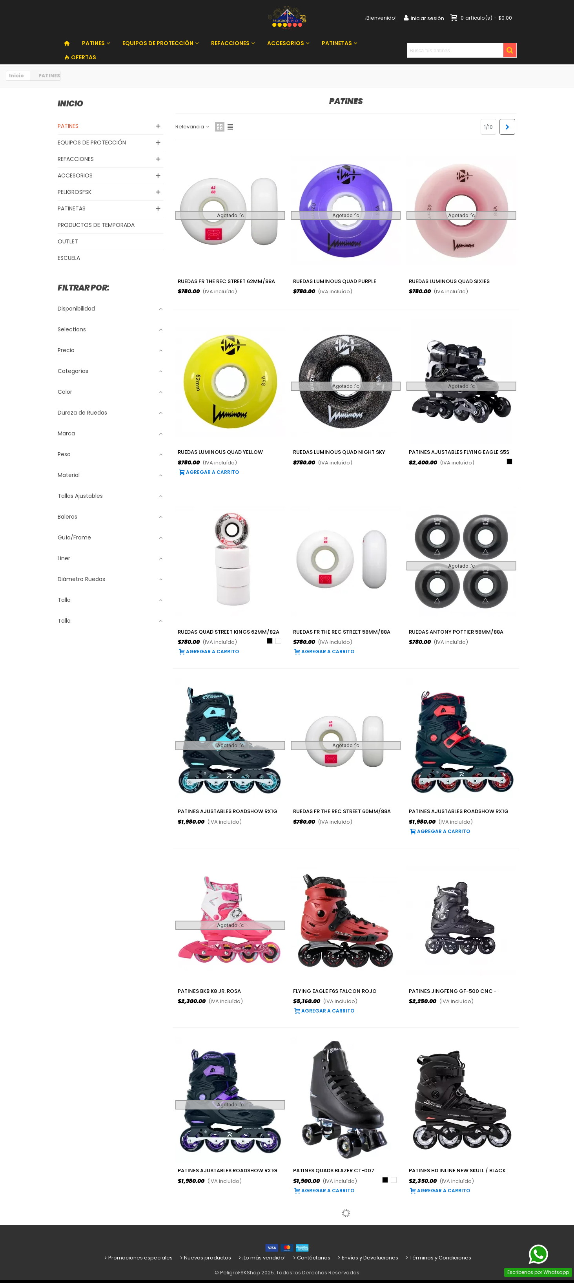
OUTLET (68, 241)
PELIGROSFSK (74, 192)
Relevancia (192, 126)
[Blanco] (278, 641)
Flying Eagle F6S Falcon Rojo (335, 991)
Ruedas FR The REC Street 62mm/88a (226, 281)
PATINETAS (337, 43)
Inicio (70, 103)
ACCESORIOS (285, 43)
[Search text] (455, 50)
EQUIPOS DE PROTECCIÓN (157, 43)
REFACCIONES (230, 43)
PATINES (93, 43)
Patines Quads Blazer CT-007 (333, 1170)
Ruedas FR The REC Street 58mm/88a (341, 632)
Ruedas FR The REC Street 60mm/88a (342, 811)
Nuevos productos (205, 1257)
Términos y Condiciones (438, 1257)
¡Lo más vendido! (261, 1257)
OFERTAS (80, 57)
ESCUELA (69, 258)
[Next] (507, 127)
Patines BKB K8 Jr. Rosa (209, 991)
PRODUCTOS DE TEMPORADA (96, 225)
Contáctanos (311, 1257)
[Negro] (509, 461)
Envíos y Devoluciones (367, 1257)
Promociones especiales (138, 1257)
